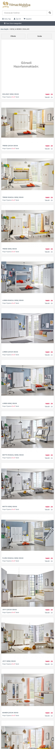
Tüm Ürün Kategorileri (13, 23)
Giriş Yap (6, 19)
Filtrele (13, 36)
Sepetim (28, 19)
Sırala (39, 36)
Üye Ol (17, 19)
